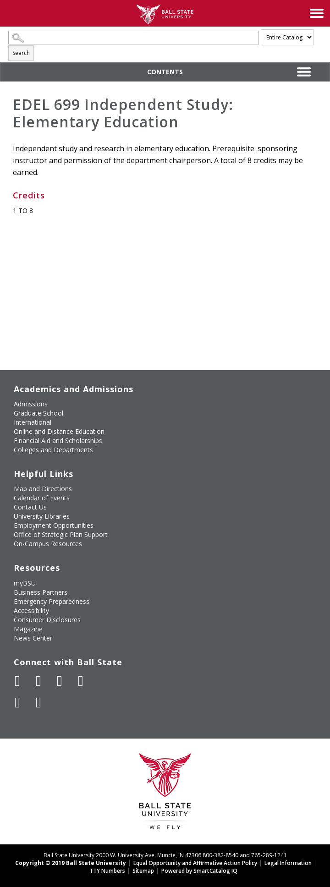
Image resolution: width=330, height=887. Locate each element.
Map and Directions (43, 488)
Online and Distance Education (59, 431)
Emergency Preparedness (51, 601)
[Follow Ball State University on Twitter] (38, 681)
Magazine (28, 628)
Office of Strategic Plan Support (61, 534)
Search (21, 53)
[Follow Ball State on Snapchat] (38, 702)
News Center (33, 638)
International (32, 422)
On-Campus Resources (48, 543)
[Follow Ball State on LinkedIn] (17, 702)
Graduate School (38, 413)
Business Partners (40, 592)
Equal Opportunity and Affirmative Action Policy (195, 863)
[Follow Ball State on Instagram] (80, 681)
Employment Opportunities (54, 525)
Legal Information (288, 863)
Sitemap (143, 871)
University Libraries (42, 516)
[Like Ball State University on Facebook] (17, 681)
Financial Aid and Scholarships (58, 440)
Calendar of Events (42, 497)
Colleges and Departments (53, 449)
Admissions (31, 404)
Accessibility (31, 610)
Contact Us (30, 507)
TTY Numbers (107, 871)
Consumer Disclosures (47, 619)
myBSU (25, 583)
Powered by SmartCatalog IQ (199, 871)
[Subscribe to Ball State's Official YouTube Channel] (59, 681)
